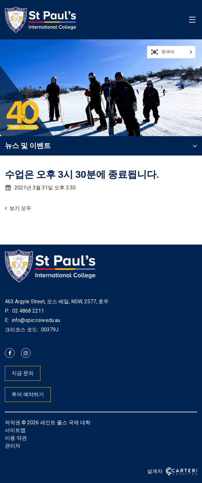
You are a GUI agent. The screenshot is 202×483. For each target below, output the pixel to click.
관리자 (12, 446)
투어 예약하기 (28, 394)
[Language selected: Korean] (171, 52)
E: (7, 320)
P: (7, 311)
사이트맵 (15, 430)
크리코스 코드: (21, 330)
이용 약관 (16, 438)
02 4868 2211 (27, 311)
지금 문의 (23, 373)
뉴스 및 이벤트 (28, 146)
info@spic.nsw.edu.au (35, 320)
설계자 (155, 471)
